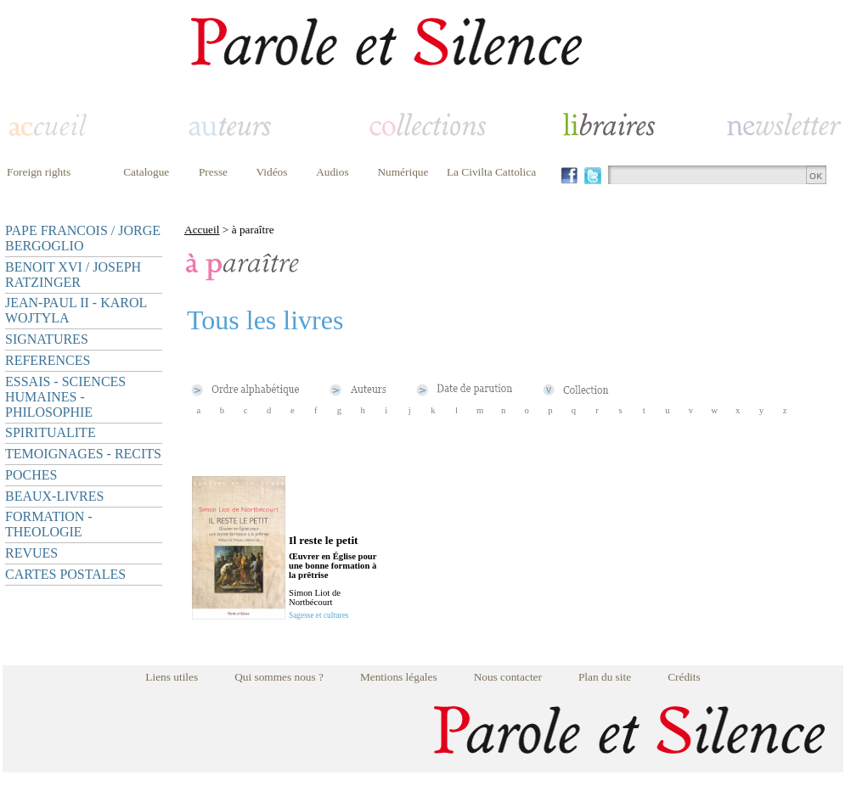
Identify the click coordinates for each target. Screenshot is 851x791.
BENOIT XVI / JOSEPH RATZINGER (73, 274)
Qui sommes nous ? (279, 676)
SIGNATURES (46, 339)
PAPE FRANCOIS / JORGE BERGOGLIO (83, 238)
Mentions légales (398, 676)
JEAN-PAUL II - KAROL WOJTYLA (76, 310)
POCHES (31, 475)
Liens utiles (171, 676)
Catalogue (146, 171)
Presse (213, 171)
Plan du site (604, 676)
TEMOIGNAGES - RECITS (83, 453)
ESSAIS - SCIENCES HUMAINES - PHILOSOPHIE (65, 396)
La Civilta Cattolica (491, 171)
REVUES (31, 553)
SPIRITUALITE (50, 432)
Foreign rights (38, 171)
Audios (332, 171)
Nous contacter (508, 676)
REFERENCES (47, 360)
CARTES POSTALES (65, 574)
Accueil (201, 229)
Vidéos (272, 171)
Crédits (684, 676)
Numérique (402, 171)
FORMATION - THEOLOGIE (49, 524)
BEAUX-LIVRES (54, 496)
